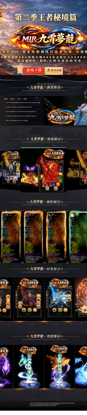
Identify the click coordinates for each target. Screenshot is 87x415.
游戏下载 (36, 71)
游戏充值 (53, 71)
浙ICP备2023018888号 (51, 405)
